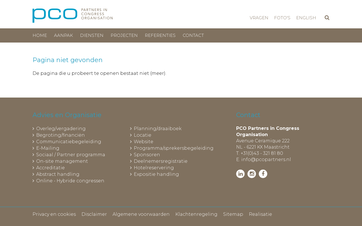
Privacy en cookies (54, 214)
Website (143, 141)
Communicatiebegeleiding (68, 141)
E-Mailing (47, 148)
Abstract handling (57, 174)
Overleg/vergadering (61, 128)
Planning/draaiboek (158, 128)
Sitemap (233, 214)
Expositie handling (156, 174)
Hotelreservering (154, 167)
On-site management (62, 161)
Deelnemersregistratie (161, 161)
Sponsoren (147, 154)
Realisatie (260, 214)
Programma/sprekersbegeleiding (174, 148)
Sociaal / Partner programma (70, 154)
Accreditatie (50, 167)
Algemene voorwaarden (141, 214)
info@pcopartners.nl (266, 159)
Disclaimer (94, 214)
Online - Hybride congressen (70, 180)
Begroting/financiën (60, 135)
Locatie (142, 135)
